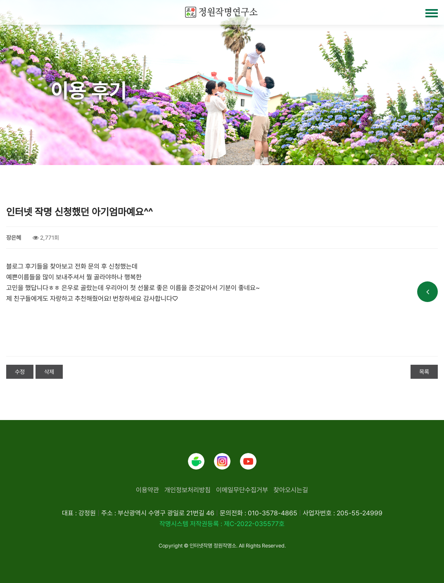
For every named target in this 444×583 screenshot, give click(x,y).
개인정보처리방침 (187, 490)
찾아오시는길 (290, 490)
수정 (20, 371)
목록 (424, 371)
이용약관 (147, 490)
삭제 (49, 371)
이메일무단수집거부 (242, 490)
